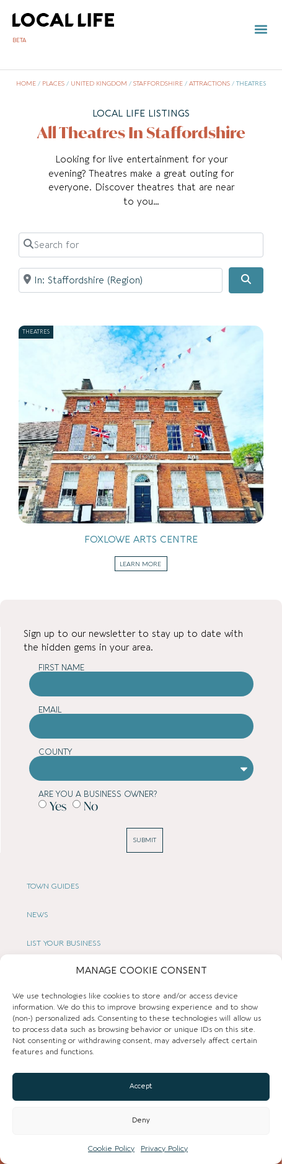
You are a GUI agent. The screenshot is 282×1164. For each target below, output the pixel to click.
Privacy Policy (164, 1148)
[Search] (246, 280)
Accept (141, 1086)
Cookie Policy (111, 1148)
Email (50, 710)
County (55, 752)
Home (26, 83)
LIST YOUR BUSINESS (64, 943)
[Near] (121, 280)
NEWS (37, 914)
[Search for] (141, 245)
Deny (141, 1120)
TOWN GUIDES (53, 886)
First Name (61, 668)
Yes (58, 806)
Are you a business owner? (97, 794)
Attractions (209, 83)
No (91, 806)
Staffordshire (158, 83)
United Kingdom (99, 83)
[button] (260, 29)
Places (53, 83)
